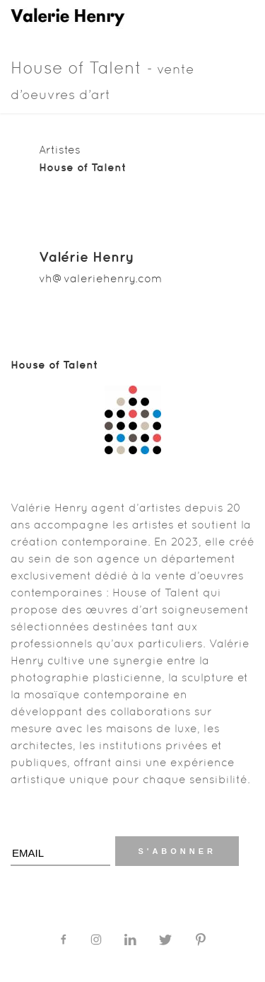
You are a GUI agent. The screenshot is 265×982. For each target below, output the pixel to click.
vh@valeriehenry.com (100, 278)
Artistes (60, 149)
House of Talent (102, 80)
